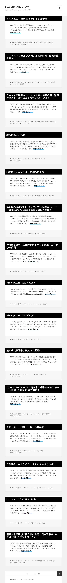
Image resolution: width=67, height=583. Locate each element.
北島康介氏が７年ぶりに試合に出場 (25, 171)
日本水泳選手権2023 (42, 122)
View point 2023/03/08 (20, 282)
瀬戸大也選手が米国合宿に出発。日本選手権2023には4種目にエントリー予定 (32, 535)
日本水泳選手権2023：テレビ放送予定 (26, 18)
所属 (37, 374)
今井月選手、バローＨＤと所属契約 (25, 427)
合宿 (50, 561)
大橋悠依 (38, 488)
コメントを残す (21, 44)
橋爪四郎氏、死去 (15, 134)
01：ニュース (29, 82)
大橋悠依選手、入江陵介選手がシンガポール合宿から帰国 (32, 246)
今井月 (38, 451)
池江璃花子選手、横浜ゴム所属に (24, 350)
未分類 (26, 339)
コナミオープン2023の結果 (21, 499)
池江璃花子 (42, 374)
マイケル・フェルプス (43, 82)
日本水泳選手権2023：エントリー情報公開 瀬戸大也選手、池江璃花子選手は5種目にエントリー (32, 96)
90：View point (29, 304)
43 (39, 573)
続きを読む (15, 32)
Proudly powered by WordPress (22, 579)
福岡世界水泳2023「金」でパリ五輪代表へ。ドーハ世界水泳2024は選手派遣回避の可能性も (32, 208)
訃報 (44, 158)
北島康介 (39, 196)
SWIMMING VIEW (17, 6)
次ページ (59, 573)
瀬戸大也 (15, 123)
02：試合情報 (28, 42)
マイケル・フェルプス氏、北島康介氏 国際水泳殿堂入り (32, 57)
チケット (34, 414)
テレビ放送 (39, 42)
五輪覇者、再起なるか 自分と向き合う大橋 (30, 464)
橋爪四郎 (39, 158)
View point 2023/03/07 (20, 315)
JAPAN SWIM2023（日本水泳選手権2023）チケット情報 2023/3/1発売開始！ (33, 389)
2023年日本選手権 (42, 561)
